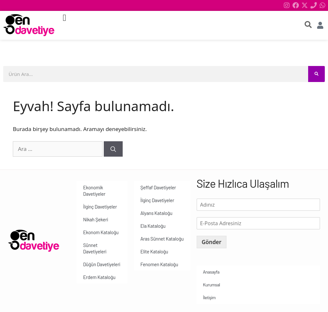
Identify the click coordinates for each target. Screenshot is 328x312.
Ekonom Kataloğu (101, 232)
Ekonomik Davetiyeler (94, 191)
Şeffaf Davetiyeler (158, 187)
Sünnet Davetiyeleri (94, 248)
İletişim (209, 297)
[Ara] (113, 149)
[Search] (316, 74)
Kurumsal (211, 284)
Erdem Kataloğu (99, 277)
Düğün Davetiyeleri (101, 264)
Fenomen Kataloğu (159, 264)
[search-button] (308, 24)
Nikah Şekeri (95, 219)
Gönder (212, 242)
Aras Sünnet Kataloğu (162, 239)
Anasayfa (211, 272)
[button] (65, 18)
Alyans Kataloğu (156, 213)
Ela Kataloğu (152, 226)
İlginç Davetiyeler (100, 206)
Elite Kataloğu (154, 251)
